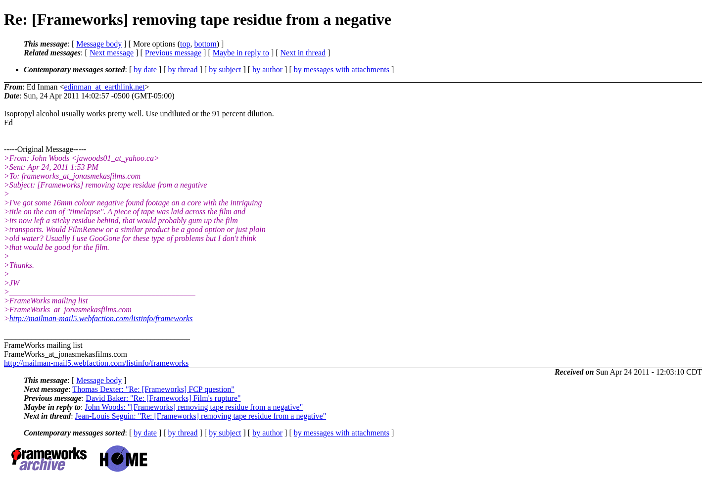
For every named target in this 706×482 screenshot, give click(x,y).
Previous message (173, 52)
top (185, 44)
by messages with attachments (341, 69)
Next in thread (303, 52)
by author (267, 69)
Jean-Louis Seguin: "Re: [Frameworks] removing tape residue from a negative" (201, 416)
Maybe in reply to (241, 52)
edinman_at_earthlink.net (104, 87)
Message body (99, 44)
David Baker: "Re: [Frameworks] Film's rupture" (163, 398)
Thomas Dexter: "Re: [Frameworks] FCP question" (153, 389)
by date (145, 69)
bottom (205, 44)
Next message (112, 52)
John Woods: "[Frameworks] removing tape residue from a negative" (194, 407)
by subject (225, 69)
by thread (183, 69)
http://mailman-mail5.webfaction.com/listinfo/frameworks (101, 318)
